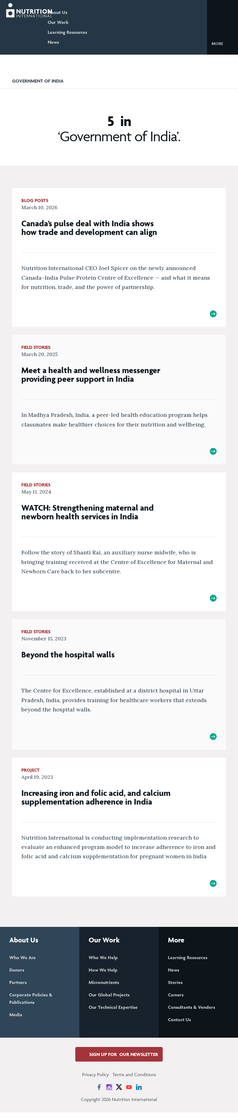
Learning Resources (84, 32)
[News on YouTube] (129, 1093)
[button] (222, 43)
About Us (75, 12)
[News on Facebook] (99, 1093)
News (70, 42)
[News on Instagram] (109, 1093)
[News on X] (119, 1093)
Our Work (75, 22)
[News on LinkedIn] (139, 1093)
